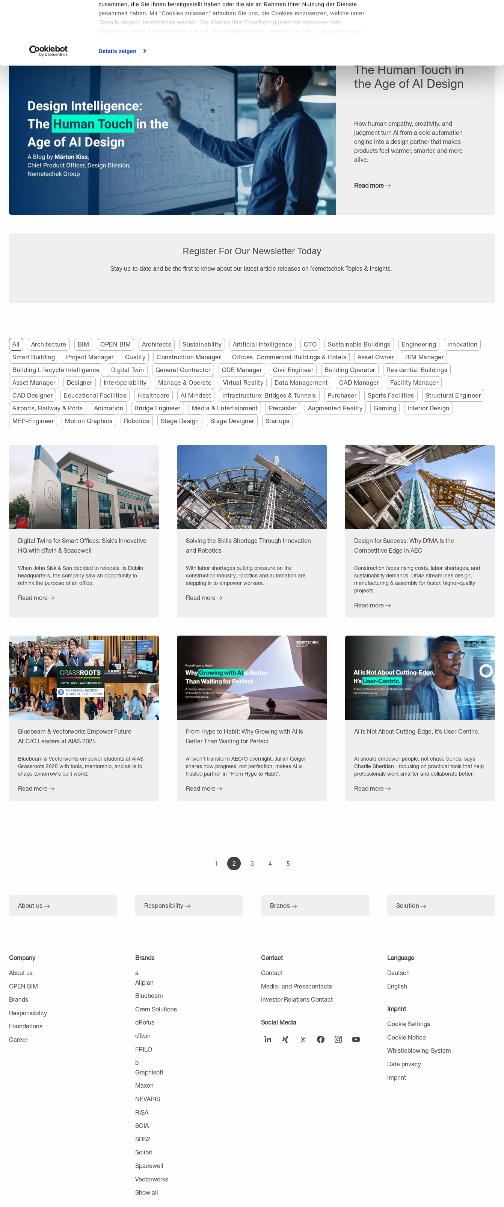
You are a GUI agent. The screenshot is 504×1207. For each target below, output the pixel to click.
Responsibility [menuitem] (28, 1012)
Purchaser (342, 395)
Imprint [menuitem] (396, 1008)
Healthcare (153, 395)
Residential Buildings (417, 369)
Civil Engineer (293, 369)
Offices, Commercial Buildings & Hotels (289, 356)
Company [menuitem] (22, 957)
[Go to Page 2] (234, 863)
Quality (135, 356)
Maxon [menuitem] (144, 1085)
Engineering (419, 344)
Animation (109, 407)
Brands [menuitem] (18, 999)
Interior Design (428, 407)
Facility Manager (414, 382)
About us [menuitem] (21, 972)
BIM (83, 344)
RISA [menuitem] (141, 1112)
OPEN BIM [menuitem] (23, 986)
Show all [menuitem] (146, 1192)
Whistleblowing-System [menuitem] (419, 1050)
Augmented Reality (335, 407)
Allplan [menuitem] (144, 982)
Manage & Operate (185, 382)
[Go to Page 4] (270, 863)
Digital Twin (127, 369)
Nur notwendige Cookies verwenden (441, 44)
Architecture (48, 344)
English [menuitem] (397, 986)
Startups (278, 420)
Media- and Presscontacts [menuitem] (296, 986)
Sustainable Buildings (359, 344)
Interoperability (125, 382)
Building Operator (349, 369)
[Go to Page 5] (288, 863)
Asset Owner (376, 356)
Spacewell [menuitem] (149, 1165)
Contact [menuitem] (272, 957)
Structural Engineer (453, 395)
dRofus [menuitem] (144, 1022)
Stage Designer (232, 420)
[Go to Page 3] (252, 863)
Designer (79, 382)
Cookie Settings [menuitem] (408, 1023)
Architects (156, 344)
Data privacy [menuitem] (404, 1063)
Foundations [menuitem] (25, 1025)
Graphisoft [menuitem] (149, 1072)
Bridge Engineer (157, 407)
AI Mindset (196, 395)
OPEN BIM (115, 344)
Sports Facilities (391, 395)
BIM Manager (424, 356)
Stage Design (180, 420)
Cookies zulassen (441, 18)
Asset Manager (34, 382)
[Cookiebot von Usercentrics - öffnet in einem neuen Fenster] (48, 110)
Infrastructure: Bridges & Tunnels (269, 395)
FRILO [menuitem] (143, 1049)
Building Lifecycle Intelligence (56, 369)
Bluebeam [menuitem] (149, 995)
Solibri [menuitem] (143, 1152)
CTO (310, 344)
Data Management (301, 382)
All (16, 344)
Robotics (136, 420)
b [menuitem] (137, 1062)
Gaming (385, 407)
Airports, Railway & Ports (47, 407)
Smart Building (33, 356)
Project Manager (90, 356)
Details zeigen (117, 110)
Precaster (283, 407)
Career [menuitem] (18, 1039)
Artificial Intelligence (263, 344)
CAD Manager (359, 382)
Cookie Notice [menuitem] (406, 1037)
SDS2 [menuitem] (142, 1138)
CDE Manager (242, 369)
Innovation (462, 344)
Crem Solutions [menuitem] (156, 1009)
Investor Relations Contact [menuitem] (297, 999)
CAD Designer (32, 395)
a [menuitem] (137, 972)
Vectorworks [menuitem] (151, 1179)
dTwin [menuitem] (143, 1035)
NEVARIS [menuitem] (147, 1098)
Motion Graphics (89, 420)
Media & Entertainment (225, 407)
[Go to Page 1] (216, 863)
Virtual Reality (243, 382)
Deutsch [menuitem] (398, 972)
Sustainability (202, 344)
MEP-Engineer (33, 420)
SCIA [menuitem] (142, 1125)
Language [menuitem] (400, 957)
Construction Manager (189, 356)
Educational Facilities (95, 395)
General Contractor (183, 369)
